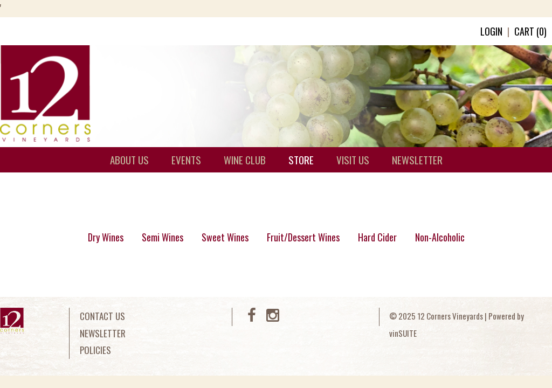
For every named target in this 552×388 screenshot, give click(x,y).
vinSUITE (403, 333)
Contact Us (102, 316)
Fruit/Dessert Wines (303, 237)
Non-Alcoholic (440, 237)
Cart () (530, 31)
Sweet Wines (225, 237)
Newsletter (103, 333)
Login (491, 31)
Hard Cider (377, 237)
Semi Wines (162, 237)
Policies (95, 350)
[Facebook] (251, 317)
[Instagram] (272, 317)
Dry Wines (105, 237)
